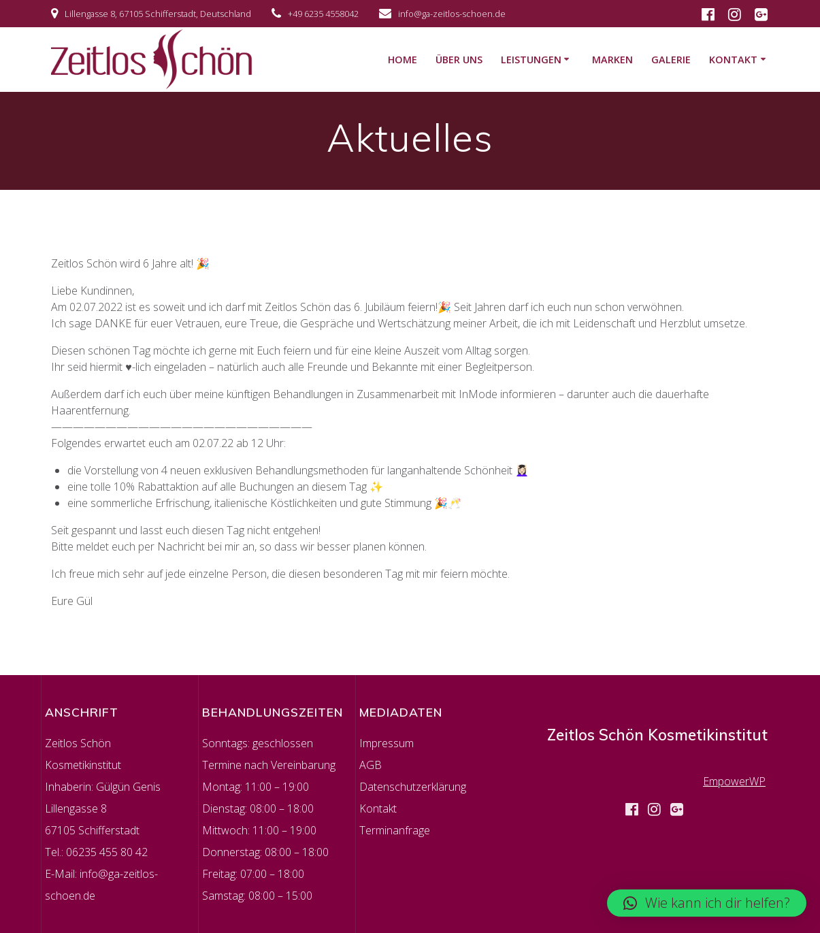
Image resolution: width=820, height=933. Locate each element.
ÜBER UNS (459, 59)
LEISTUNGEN (531, 59)
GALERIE (671, 59)
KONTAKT (733, 59)
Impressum (386, 743)
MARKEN (612, 59)
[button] (706, 903)
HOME (402, 59)
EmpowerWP (734, 781)
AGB (370, 764)
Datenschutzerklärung (412, 786)
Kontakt (378, 808)
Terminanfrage (394, 830)
